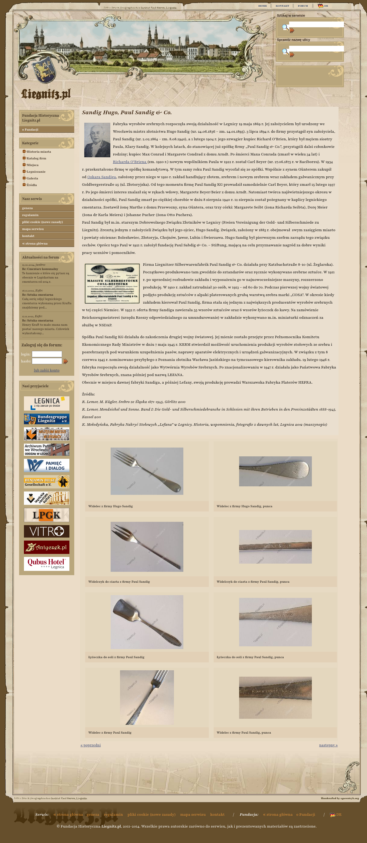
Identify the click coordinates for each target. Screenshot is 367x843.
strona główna (35, 243)
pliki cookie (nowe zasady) (42, 222)
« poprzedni (90, 745)
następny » (328, 745)
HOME (262, 6)
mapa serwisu (33, 229)
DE (323, 6)
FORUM (303, 6)
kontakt (28, 236)
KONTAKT (282, 6)
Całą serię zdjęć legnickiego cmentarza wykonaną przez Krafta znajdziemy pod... (47, 301)
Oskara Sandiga (101, 177)
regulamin (30, 215)
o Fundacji (30, 129)
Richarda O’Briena (130, 161)
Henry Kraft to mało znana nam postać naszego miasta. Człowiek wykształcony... (45, 326)
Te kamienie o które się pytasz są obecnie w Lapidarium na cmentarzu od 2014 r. (45, 275)
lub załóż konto (47, 370)
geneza (27, 208)
